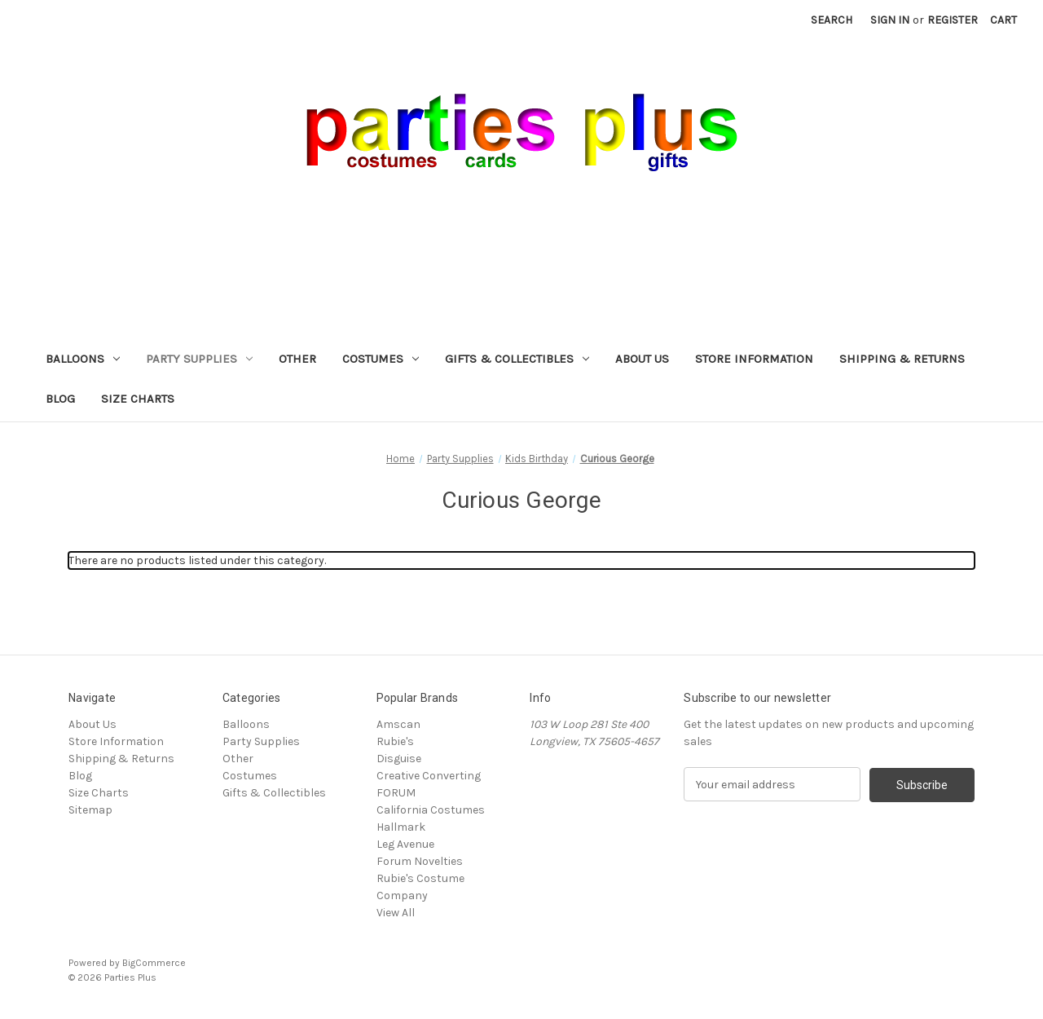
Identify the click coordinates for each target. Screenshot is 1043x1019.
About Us (642, 358)
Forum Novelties (419, 861)
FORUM (396, 793)
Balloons (83, 358)
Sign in (889, 20)
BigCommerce (154, 962)
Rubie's (395, 741)
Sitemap (90, 810)
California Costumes (430, 810)
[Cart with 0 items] (1003, 20)
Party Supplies (199, 358)
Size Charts (137, 398)
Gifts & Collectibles (517, 358)
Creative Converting (428, 776)
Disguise (398, 758)
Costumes (380, 358)
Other (297, 358)
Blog (60, 398)
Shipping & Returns (902, 358)
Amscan (398, 724)
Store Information (754, 358)
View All (395, 913)
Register (952, 20)
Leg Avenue (405, 844)
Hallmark (400, 827)
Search (831, 20)
